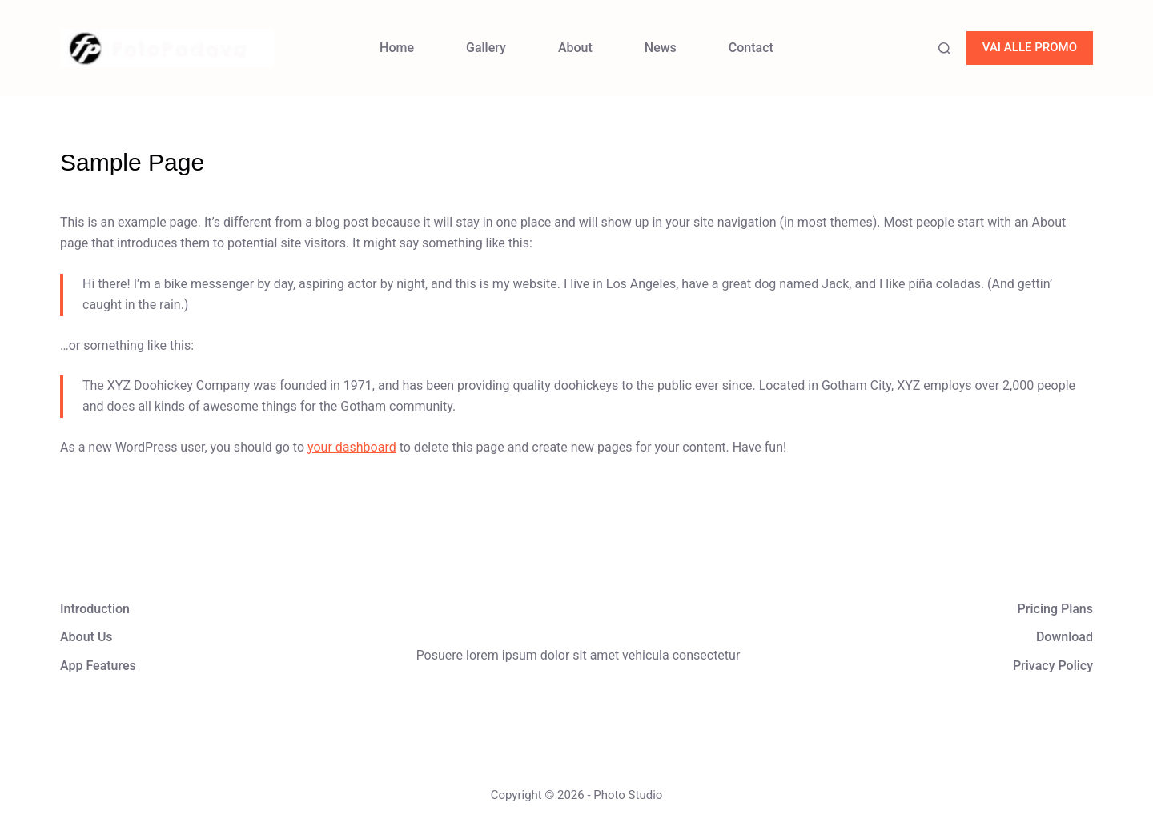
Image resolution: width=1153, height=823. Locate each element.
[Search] (944, 48)
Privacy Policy (1053, 665)
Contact (751, 47)
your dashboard (351, 447)
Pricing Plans (1055, 608)
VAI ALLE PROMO (1029, 47)
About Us (86, 636)
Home (397, 47)
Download (1064, 636)
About (575, 47)
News (661, 47)
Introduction (95, 608)
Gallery (486, 47)
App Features (98, 665)
